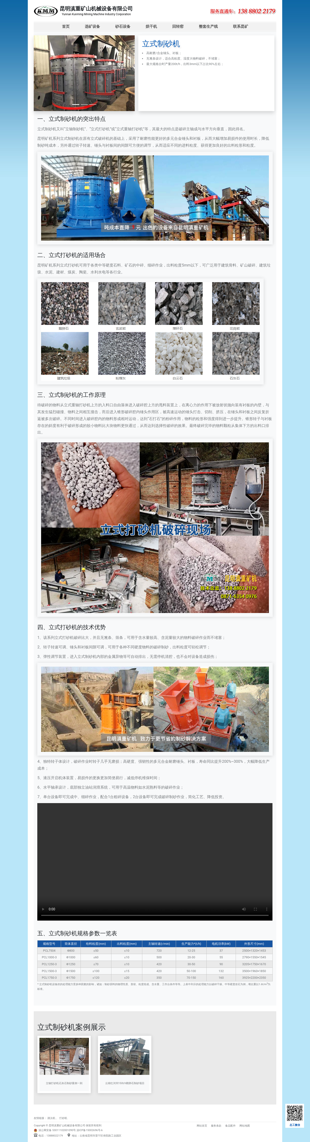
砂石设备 (122, 26)
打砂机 (63, 1118)
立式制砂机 (46, 129)
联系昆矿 (240, 26)
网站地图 (244, 1125)
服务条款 (216, 1125)
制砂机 (78, 129)
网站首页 (202, 1125)
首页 (66, 26)
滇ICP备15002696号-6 (89, 1130)
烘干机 (151, 26)
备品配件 (230, 1125)
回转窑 (178, 26)
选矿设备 (92, 26)
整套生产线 (208, 26)
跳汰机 (51, 1118)
